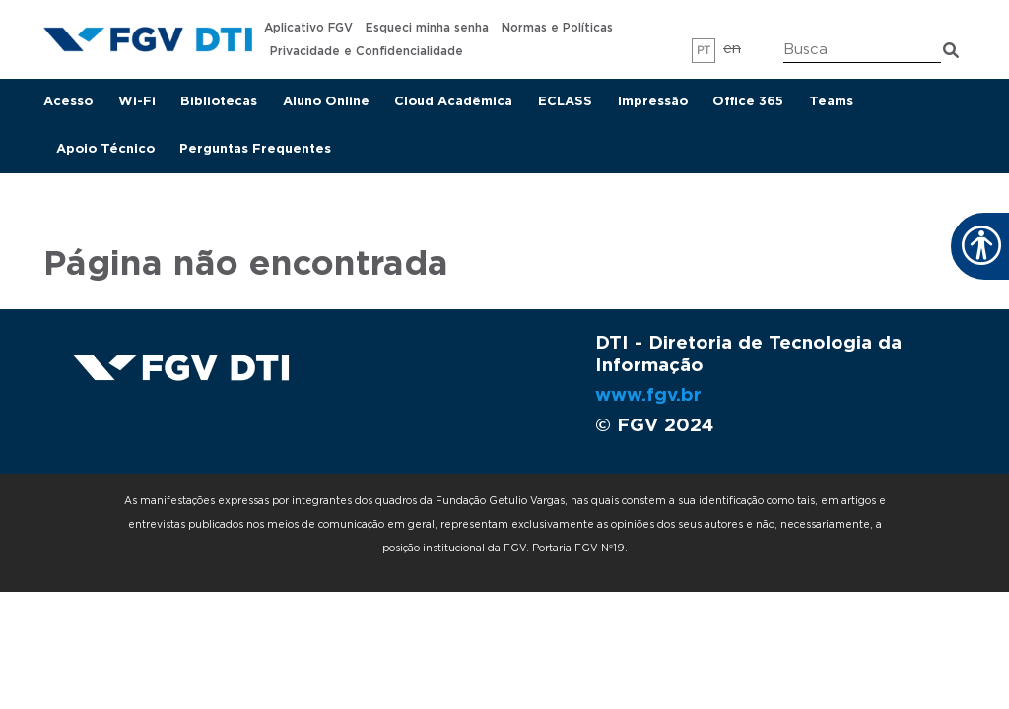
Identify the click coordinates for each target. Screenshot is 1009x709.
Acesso (68, 102)
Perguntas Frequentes (255, 149)
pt (704, 50)
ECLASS (565, 102)
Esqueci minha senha (427, 27)
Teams (831, 102)
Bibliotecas (218, 102)
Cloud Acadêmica (453, 102)
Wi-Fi (137, 102)
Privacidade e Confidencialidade (366, 51)
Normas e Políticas (557, 27)
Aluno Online (326, 102)
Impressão (653, 102)
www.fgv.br (648, 395)
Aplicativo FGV (308, 27)
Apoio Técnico (105, 149)
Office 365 (747, 102)
